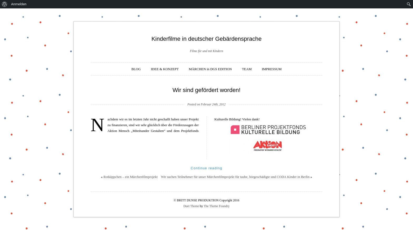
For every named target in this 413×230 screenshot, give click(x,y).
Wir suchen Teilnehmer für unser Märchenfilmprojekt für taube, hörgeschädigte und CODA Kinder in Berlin (235, 177)
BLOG (136, 69)
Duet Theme (191, 206)
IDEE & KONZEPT (165, 69)
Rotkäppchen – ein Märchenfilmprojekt (131, 177)
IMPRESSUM (272, 69)
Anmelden (19, 4)
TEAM (247, 69)
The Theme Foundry (216, 206)
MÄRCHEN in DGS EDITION (210, 69)
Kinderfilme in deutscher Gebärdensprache (206, 38)
